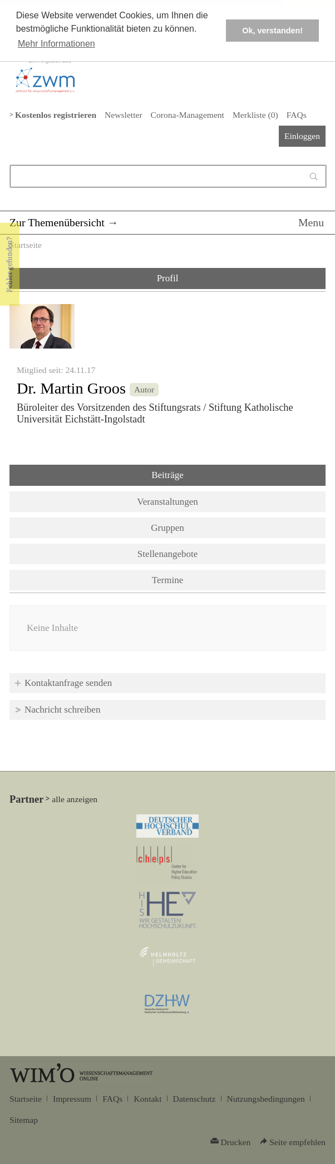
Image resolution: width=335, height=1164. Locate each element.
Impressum (72, 1098)
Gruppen (167, 528)
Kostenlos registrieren (55, 115)
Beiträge (196, 474)
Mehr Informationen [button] (56, 43)
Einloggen (302, 136)
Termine (167, 580)
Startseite (25, 245)
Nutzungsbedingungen (266, 1098)
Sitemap (23, 1120)
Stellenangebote (167, 554)
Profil (168, 278)
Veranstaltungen (167, 501)
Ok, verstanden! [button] (272, 30)
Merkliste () (255, 115)
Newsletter (123, 115)
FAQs (297, 115)
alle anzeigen (74, 799)
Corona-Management (187, 115)
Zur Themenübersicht (57, 222)
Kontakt (147, 1098)
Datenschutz (194, 1098)
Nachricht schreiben (62, 709)
